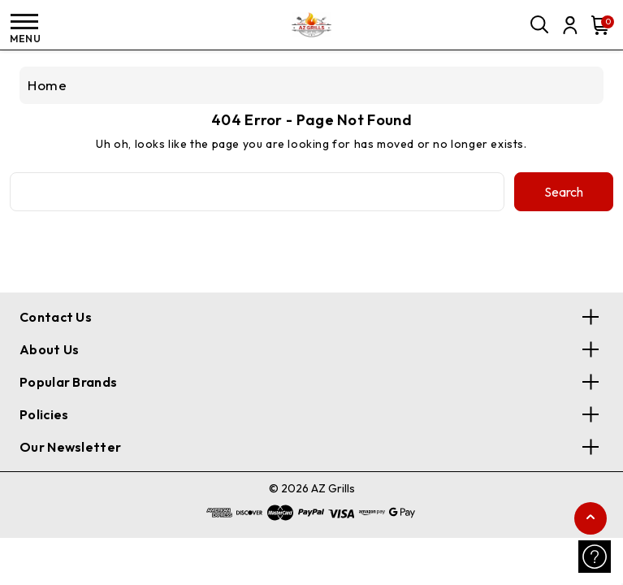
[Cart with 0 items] (597, 25)
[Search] (540, 25)
